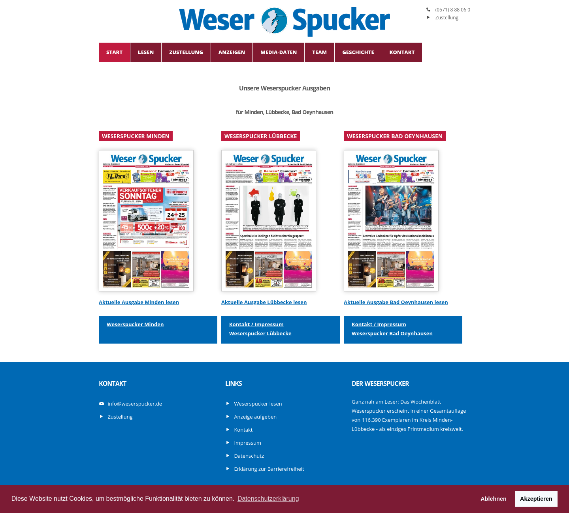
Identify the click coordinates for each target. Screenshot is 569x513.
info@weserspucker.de (134, 403)
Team (319, 52)
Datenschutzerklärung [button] (268, 498)
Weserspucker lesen (258, 403)
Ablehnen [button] (493, 499)
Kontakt (402, 52)
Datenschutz (249, 455)
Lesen (146, 52)
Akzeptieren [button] (536, 499)
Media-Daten (278, 52)
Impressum (247, 442)
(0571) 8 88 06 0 (452, 9)
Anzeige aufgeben (255, 416)
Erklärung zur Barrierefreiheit (269, 468)
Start (114, 52)
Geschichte (358, 52)
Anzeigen (232, 52)
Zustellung (446, 17)
